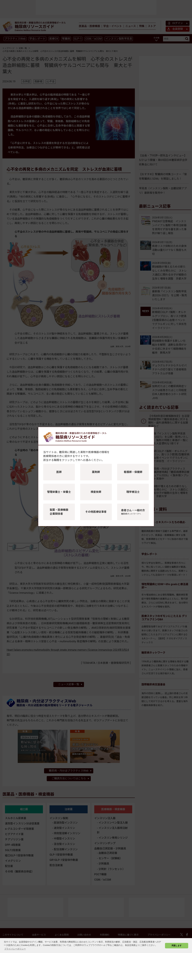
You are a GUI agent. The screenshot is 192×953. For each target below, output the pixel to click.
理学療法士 (133, 491)
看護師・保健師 (133, 472)
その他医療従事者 (96, 511)
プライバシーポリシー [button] (15, 949)
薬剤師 (96, 472)
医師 (59, 472)
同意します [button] (177, 945)
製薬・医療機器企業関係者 (59, 511)
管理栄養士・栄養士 (59, 491)
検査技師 (96, 491)
